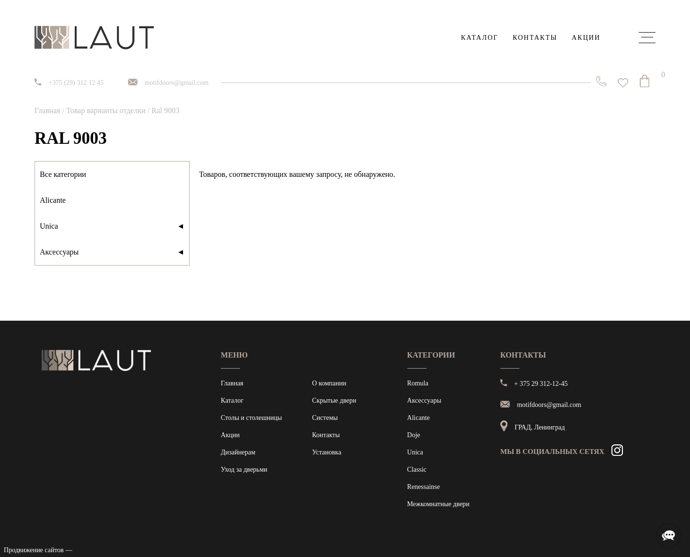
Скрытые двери (334, 400)
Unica (112, 226)
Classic (416, 469)
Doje (413, 435)
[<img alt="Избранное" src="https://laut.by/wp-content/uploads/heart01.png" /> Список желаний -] (623, 83)
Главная (47, 110)
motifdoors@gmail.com (177, 82)
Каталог (479, 37)
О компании (329, 383)
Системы (325, 417)
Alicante (53, 200)
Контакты (535, 37)
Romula (417, 383)
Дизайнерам (238, 452)
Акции (586, 37)
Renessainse (423, 486)
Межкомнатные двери (438, 504)
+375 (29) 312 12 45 (76, 82)
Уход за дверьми (244, 469)
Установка (326, 452)
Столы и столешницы (251, 417)
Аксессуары (112, 252)
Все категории (63, 174)
